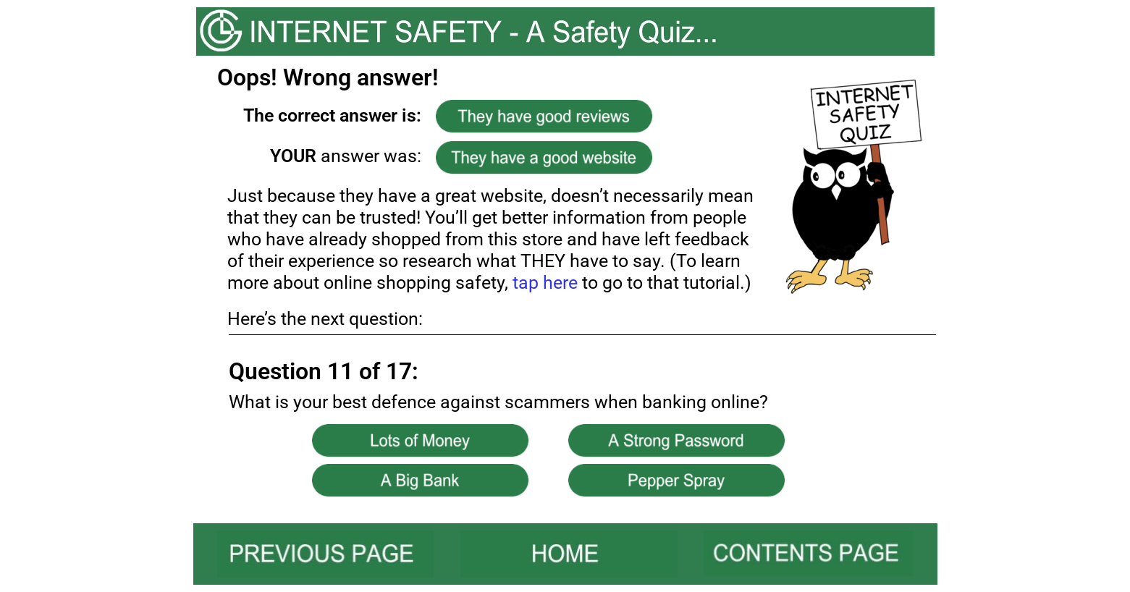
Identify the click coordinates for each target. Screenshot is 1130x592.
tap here (545, 282)
